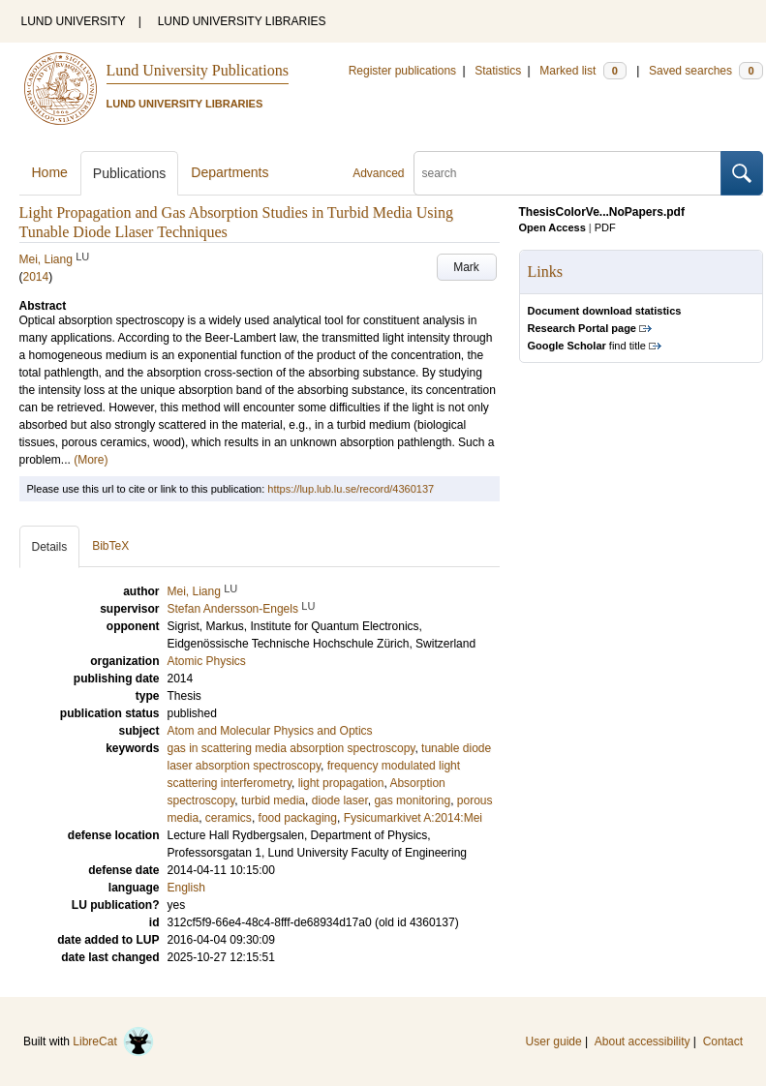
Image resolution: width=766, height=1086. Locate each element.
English (186, 887)
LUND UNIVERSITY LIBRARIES (242, 21)
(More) (90, 460)
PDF (605, 227)
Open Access (552, 227)
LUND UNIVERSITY (73, 21)
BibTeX (110, 546)
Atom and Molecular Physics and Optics (270, 731)
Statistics (498, 70)
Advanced (378, 173)
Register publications (402, 70)
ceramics (228, 818)
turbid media (273, 800)
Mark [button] (466, 267)
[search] (567, 173)
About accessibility (642, 1041)
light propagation (341, 783)
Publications (130, 173)
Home (50, 172)
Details (50, 547)
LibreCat (113, 1041)
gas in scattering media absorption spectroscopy (291, 748)
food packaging (298, 818)
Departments (229, 172)
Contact (723, 1041)
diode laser (340, 800)
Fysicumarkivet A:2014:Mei (413, 818)
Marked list (582, 70)
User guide (554, 1041)
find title (587, 345)
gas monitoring (412, 800)
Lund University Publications (198, 70)
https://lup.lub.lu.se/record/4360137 (350, 489)
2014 (36, 277)
